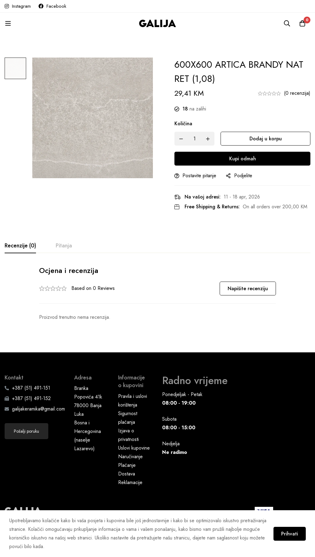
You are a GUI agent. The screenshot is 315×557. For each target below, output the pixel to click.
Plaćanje (127, 465)
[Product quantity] (194, 139)
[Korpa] (302, 23)
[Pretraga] (287, 23)
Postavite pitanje (199, 175)
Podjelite (243, 175)
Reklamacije (130, 482)
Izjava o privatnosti (128, 435)
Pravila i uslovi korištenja (132, 400)
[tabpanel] (157, 293)
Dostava (126, 473)
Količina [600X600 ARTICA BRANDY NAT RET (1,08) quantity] (183, 123)
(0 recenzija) (297, 93)
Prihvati (289, 533)
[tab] (20, 246)
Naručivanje (130, 456)
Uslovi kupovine (134, 447)
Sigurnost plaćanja (127, 418)
